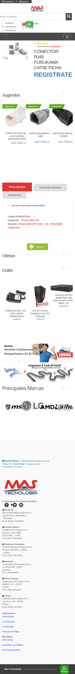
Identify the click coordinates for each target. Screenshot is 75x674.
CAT (46, 224)
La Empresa (8, 621)
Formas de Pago (10, 631)
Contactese (8, 626)
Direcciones (8, 616)
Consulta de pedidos (12, 645)
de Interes (9, 27)
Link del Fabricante (21, 205)
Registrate (8, 1)
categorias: (13, 220)
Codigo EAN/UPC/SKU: (19, 216)
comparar (9, 30)
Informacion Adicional (50, 187)
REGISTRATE (53, 74)
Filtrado (6, 34)
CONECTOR (14, 228)
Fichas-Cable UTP (30, 220)
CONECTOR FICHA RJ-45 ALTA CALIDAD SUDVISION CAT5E (16, 136)
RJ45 (40, 224)
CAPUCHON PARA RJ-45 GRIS (40, 134)
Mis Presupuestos (11, 650)
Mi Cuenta (7, 640)
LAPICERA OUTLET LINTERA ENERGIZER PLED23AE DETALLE (17, 310)
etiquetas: (13, 224)
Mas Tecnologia (13, 669)
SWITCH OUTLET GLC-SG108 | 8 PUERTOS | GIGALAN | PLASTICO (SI (40, 313)
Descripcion (17, 186)
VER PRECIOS (19, 143)
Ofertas (39, 247)
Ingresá (23, 1)
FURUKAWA (38, 205)
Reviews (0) (14, 195)
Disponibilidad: (43, 46)
